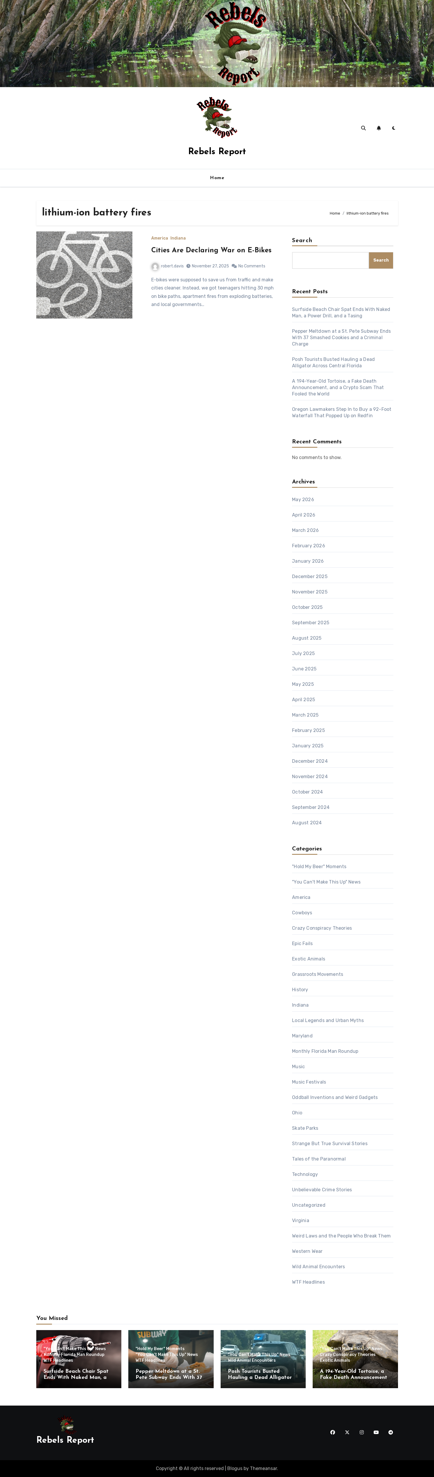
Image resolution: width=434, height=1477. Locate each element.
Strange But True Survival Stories (330, 1143)
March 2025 (305, 715)
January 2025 (307, 746)
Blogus (234, 1468)
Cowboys (302, 912)
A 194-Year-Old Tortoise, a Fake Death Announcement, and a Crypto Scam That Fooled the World (338, 387)
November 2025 (309, 592)
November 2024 (310, 776)
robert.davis (168, 266)
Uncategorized (308, 1205)
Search (302, 241)
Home (217, 178)
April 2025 (303, 699)
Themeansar (263, 1468)
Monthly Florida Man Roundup (325, 1051)
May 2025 (303, 684)
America (159, 238)
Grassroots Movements (317, 974)
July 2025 (303, 653)
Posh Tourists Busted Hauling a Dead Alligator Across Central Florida (260, 1378)
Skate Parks (305, 1128)
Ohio (297, 1113)
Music (298, 1066)
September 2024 (310, 807)
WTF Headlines (308, 1282)
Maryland (302, 1036)
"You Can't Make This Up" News (326, 882)
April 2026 (303, 515)
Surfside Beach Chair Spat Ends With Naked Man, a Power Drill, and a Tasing (76, 1378)
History (300, 989)
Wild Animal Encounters (318, 1266)
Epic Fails (302, 943)
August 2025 (306, 638)
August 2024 (307, 822)
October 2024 (307, 792)
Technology (305, 1174)
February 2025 (308, 730)
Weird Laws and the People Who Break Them (341, 1236)
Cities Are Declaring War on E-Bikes (211, 250)
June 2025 (304, 669)
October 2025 (307, 607)
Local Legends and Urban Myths (328, 1020)
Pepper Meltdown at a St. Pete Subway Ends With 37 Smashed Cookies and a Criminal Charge (341, 337)
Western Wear (307, 1251)
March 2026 (305, 530)
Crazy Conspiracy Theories (322, 928)
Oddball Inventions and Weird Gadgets (335, 1097)
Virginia (300, 1220)
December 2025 (309, 576)
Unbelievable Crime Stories (322, 1189)
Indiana (178, 238)
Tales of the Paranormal (319, 1159)
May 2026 (303, 499)
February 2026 (308, 545)
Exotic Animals (308, 959)
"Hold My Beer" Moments (319, 866)
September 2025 (310, 622)
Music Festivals (309, 1082)
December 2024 (310, 761)
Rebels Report (217, 151)
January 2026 (308, 561)
